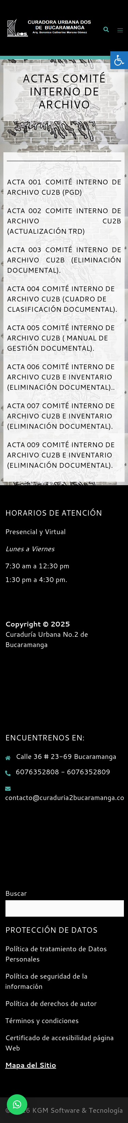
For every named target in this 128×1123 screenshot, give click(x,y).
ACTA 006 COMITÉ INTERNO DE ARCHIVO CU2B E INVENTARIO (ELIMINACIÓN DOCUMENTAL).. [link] (61, 377)
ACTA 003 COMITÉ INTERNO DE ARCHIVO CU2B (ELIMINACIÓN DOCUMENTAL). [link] (64, 260)
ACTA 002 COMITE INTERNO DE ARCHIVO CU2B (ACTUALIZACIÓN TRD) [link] (64, 221)
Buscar (16, 893)
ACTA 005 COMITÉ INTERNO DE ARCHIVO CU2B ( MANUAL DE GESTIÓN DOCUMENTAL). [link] (61, 338)
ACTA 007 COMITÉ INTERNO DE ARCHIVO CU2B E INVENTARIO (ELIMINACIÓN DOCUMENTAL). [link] (61, 416)
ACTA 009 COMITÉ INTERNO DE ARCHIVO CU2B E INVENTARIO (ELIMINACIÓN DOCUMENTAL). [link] (61, 455)
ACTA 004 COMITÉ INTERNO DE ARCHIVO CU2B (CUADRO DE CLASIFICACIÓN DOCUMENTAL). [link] (62, 299)
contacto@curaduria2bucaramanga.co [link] (64, 797)
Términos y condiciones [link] (42, 1020)
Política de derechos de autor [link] (51, 1003)
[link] (119, 60)
